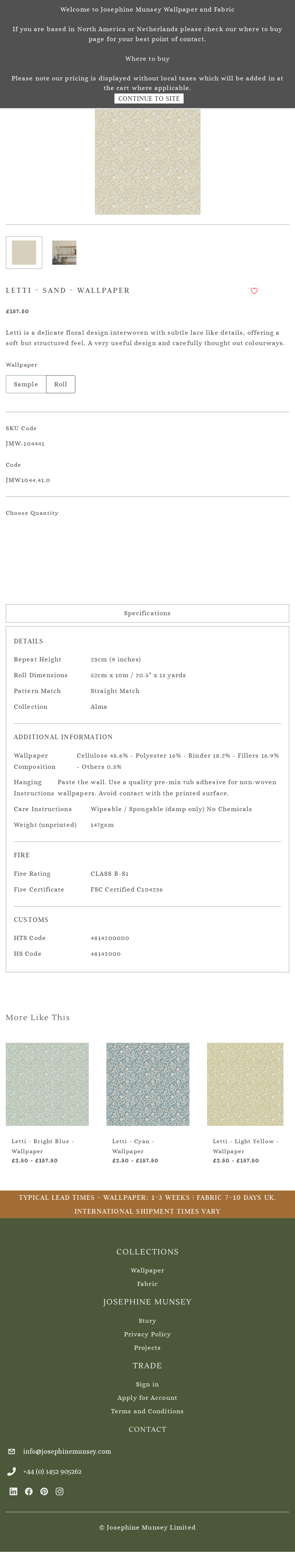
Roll (60, 384)
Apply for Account (147, 1397)
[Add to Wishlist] (254, 290)
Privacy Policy (147, 1334)
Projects (147, 1347)
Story (147, 1320)
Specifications (147, 613)
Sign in (147, 1384)
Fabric (147, 1283)
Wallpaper (148, 1270)
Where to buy (147, 58)
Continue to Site (149, 98)
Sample (26, 384)
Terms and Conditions (147, 1411)
